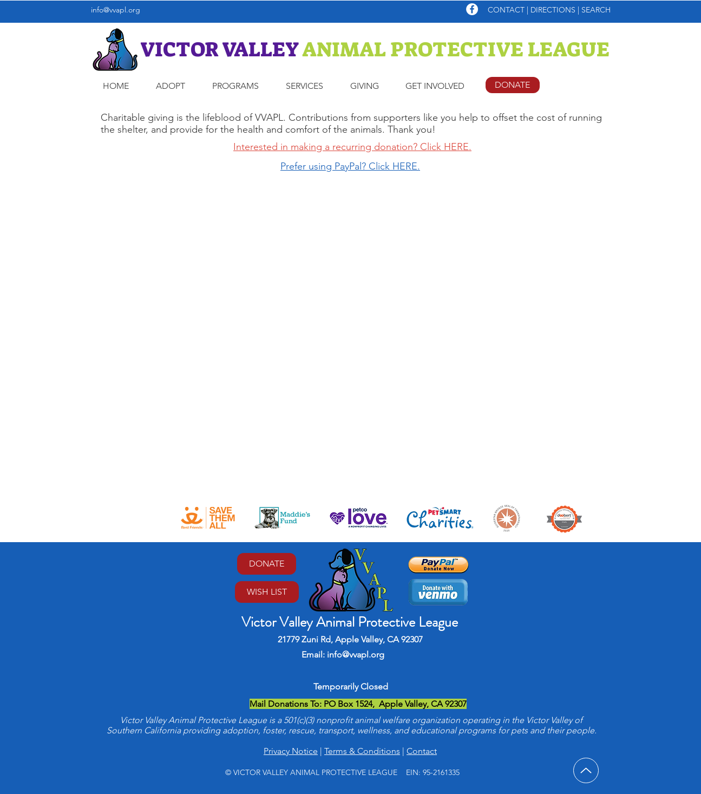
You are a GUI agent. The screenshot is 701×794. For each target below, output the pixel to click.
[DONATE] (513, 85)
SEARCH (596, 10)
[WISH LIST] (267, 592)
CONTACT (506, 10)
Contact (422, 751)
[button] (170, 86)
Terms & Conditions (362, 751)
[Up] (586, 770)
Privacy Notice (291, 751)
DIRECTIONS (554, 10)
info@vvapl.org (115, 10)
